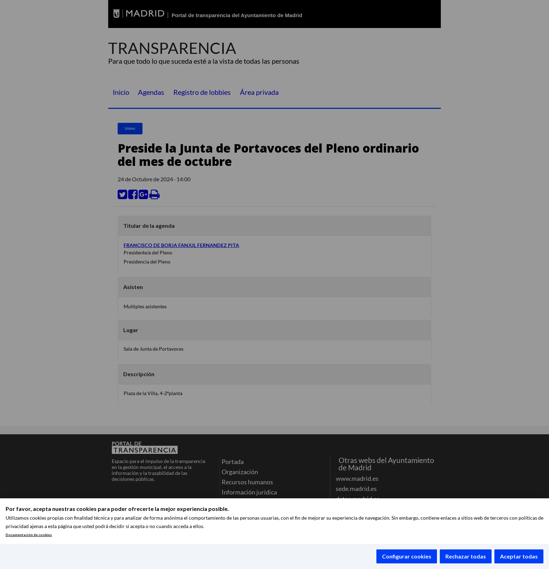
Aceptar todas (519, 556)
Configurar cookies (406, 556)
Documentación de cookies (29, 535)
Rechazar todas (465, 556)
